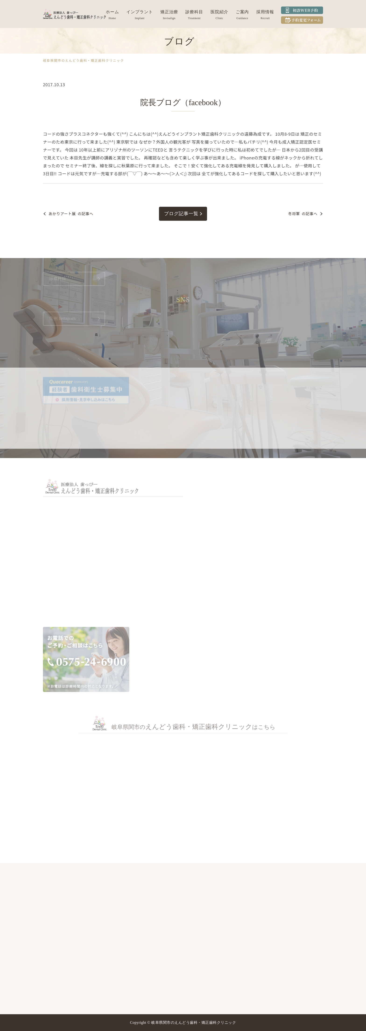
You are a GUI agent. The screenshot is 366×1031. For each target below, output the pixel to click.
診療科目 (194, 12)
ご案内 (242, 12)
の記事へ (71, 213)
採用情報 (265, 12)
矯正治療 (169, 12)
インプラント (139, 12)
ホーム (112, 12)
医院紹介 (219, 12)
